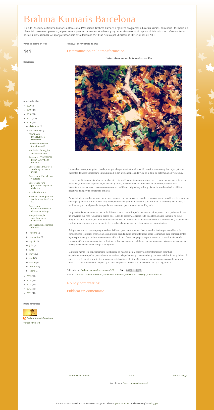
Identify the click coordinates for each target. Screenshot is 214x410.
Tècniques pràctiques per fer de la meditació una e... (41, 199)
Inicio (131, 375)
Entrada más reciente (79, 375)
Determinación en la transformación (38, 145)
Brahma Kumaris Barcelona (79, 18)
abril (31, 258)
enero (32, 271)
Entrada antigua (180, 375)
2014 (29, 280)
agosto (33, 241)
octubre (33, 233)
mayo (32, 254)
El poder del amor (37, 192)
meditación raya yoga (135, 274)
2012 (29, 289)
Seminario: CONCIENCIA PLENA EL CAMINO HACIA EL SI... (40, 160)
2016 (29, 122)
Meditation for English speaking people (39, 151)
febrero (33, 266)
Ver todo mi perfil (31, 323)
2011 (29, 293)
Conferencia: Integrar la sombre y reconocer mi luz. (40, 169)
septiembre (35, 237)
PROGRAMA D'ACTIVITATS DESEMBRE (37, 137)
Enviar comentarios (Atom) (135, 383)
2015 (29, 276)
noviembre (34, 130)
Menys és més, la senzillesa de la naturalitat (37, 218)
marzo (32, 262)
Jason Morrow (122, 403)
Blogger (154, 403)
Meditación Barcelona (113, 274)
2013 (29, 284)
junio (32, 249)
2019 (29, 110)
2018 (29, 114)
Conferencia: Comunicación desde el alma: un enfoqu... (40, 208)
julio (31, 245)
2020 (29, 105)
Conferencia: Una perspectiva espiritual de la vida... (40, 185)
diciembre (34, 126)
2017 (29, 118)
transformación (154, 274)
